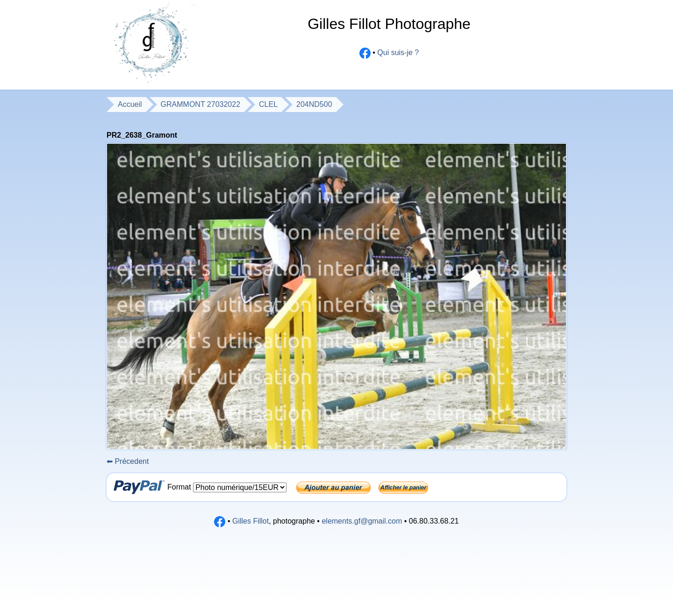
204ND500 (314, 104)
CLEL (268, 104)
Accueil (130, 104)
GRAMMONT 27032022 (200, 104)
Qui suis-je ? (398, 53)
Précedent (128, 461)
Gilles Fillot (250, 521)
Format (180, 487)
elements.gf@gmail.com (362, 521)
